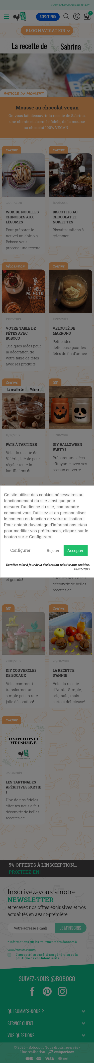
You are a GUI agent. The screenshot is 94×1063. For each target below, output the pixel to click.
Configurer (20, 550)
